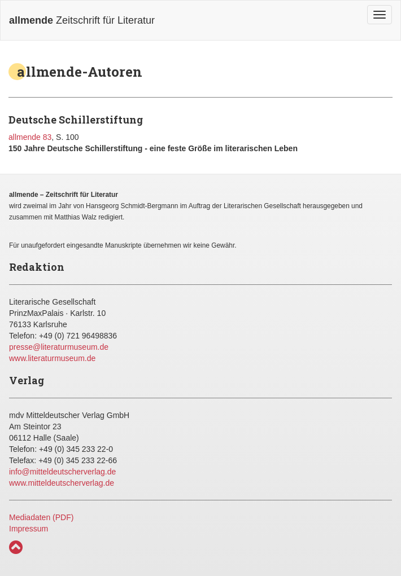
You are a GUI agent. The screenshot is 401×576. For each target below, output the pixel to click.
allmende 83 (29, 137)
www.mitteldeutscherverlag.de (61, 482)
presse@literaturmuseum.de (58, 346)
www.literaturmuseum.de (52, 358)
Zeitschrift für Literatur (82, 20)
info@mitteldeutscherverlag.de (62, 471)
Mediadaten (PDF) (41, 517)
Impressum (28, 528)
